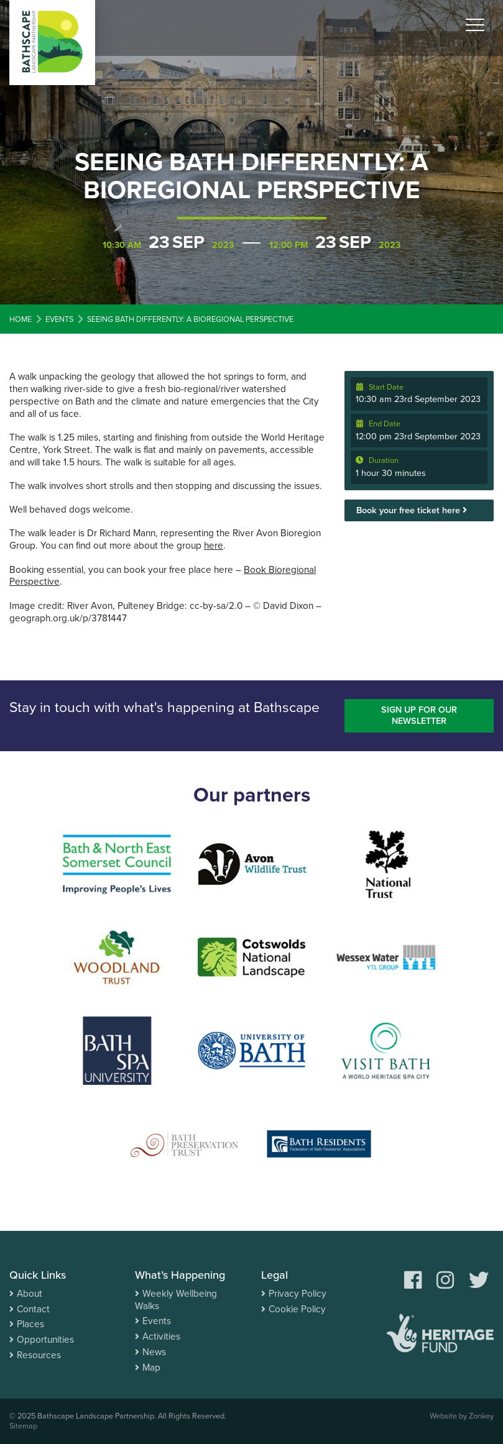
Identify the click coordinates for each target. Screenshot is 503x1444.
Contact (33, 1309)
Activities (161, 1336)
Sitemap (23, 1426)
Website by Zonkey (462, 1416)
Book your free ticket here (411, 510)
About (29, 1293)
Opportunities (45, 1339)
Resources (39, 1355)
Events (156, 1321)
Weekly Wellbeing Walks (176, 1300)
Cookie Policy (297, 1309)
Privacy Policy (297, 1293)
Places (30, 1324)
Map (151, 1367)
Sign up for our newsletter (419, 716)
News (154, 1352)
